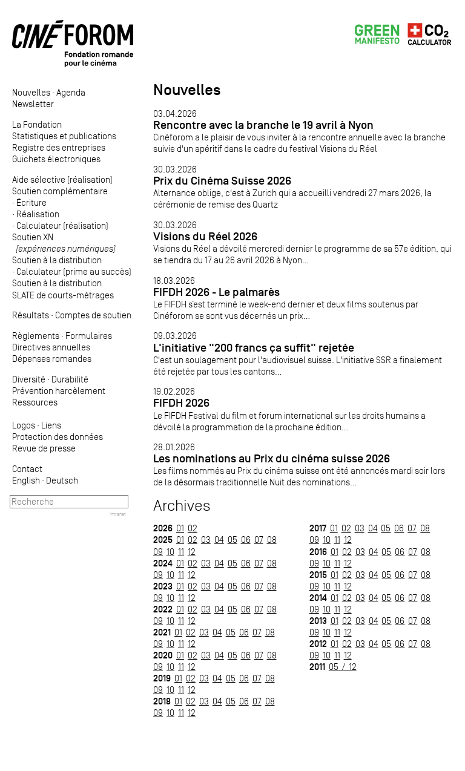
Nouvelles (31, 92)
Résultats (30, 315)
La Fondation (37, 124)
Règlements (35, 335)
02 (192, 528)
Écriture (31, 202)
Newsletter (33, 104)
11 (181, 551)
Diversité (28, 379)
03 (206, 539)
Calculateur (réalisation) (62, 225)
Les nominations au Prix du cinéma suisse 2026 (271, 458)
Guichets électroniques (56, 159)
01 (180, 528)
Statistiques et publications (64, 136)
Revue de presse (44, 448)
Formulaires (88, 335)
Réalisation (37, 214)
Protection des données (57, 436)
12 (192, 551)
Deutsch (62, 480)
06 (246, 539)
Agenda (70, 92)
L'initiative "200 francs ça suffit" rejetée (253, 348)
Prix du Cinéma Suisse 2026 (222, 181)
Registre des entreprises (58, 147)
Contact (27, 469)
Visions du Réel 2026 (205, 236)
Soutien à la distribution (57, 260)
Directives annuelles (51, 347)
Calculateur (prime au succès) (73, 271)
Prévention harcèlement (58, 391)
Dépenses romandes (51, 358)
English (26, 480)
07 (258, 539)
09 (158, 551)
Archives (182, 505)
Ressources (35, 402)
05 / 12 (343, 666)
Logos (23, 425)
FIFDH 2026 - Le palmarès (216, 292)
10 (170, 551)
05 (232, 539)
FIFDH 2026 (181, 403)
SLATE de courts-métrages (63, 295)
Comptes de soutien (93, 315)
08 (272, 539)
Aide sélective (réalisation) (62, 179)
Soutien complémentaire (60, 191)
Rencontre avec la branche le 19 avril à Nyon (263, 125)
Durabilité (69, 379)
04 (219, 539)
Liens (51, 425)
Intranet (118, 514)
